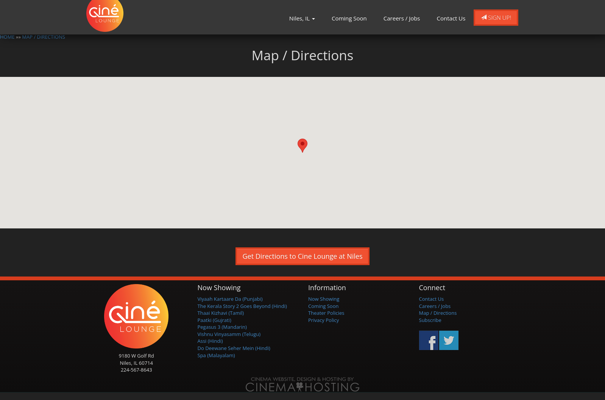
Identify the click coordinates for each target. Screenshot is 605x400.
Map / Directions (438, 312)
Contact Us (451, 18)
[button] (302, 146)
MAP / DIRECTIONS (43, 36)
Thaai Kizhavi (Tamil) (221, 312)
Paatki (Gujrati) (214, 320)
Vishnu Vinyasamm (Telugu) (229, 334)
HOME (7, 36)
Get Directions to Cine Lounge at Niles (303, 256)
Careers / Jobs (402, 18)
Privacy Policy (323, 320)
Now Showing (323, 298)
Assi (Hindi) (210, 341)
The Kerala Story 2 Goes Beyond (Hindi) (242, 306)
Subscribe (430, 320)
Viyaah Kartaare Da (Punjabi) (230, 298)
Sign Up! (496, 17)
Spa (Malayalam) (216, 355)
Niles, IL (302, 18)
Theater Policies (326, 312)
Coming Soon (349, 18)
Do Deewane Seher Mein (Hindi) (234, 348)
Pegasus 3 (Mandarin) (222, 326)
